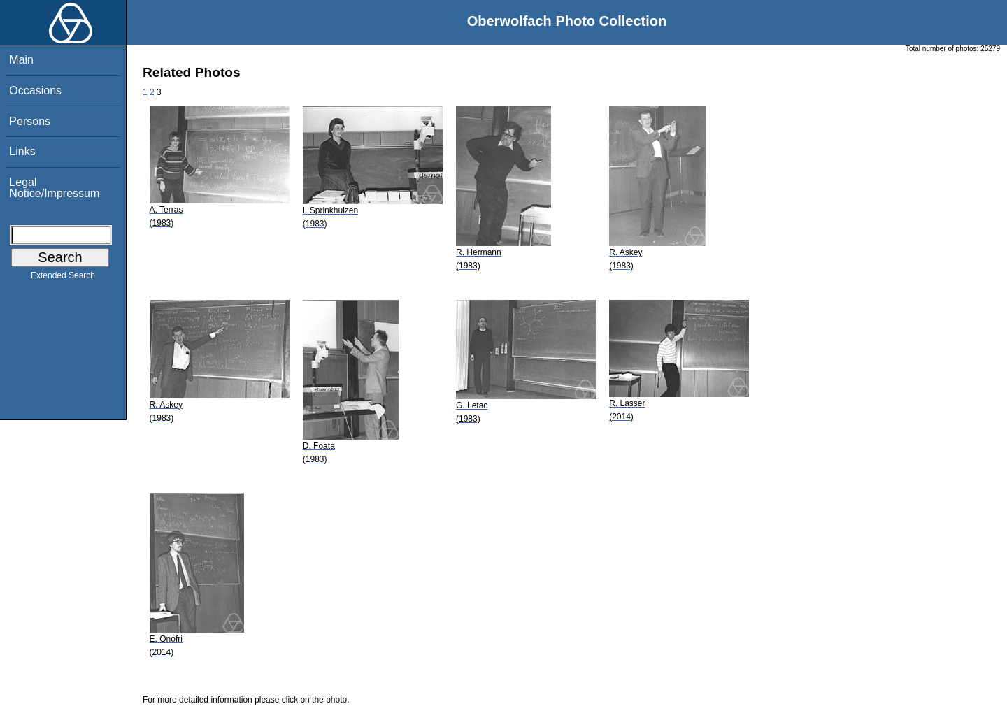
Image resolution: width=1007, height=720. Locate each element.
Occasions (35, 90)
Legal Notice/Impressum (54, 187)
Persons (29, 121)
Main (21, 60)
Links (22, 151)
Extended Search (63, 278)
